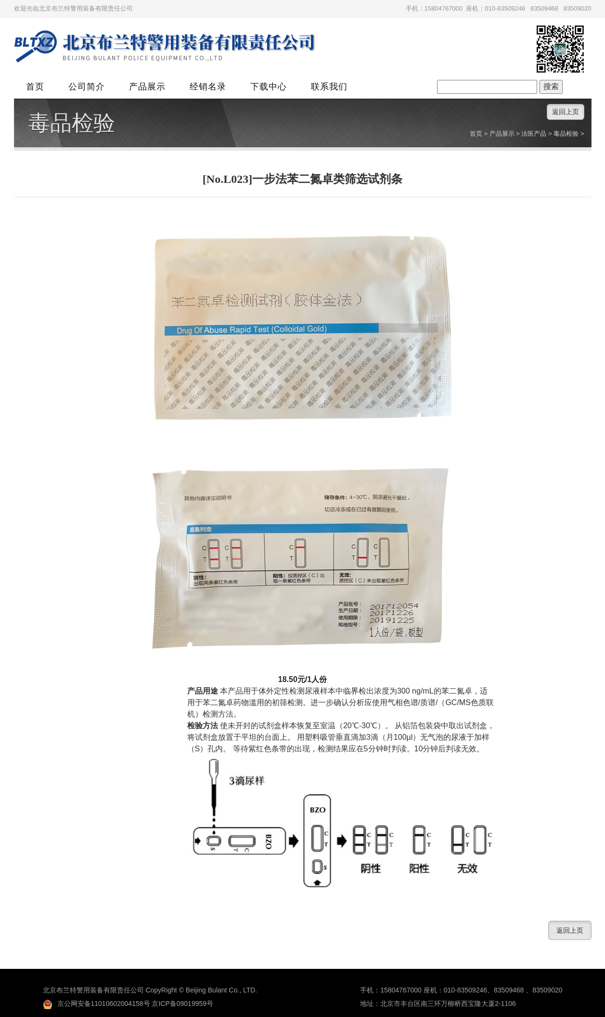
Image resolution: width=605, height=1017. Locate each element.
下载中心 (268, 86)
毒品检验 (71, 123)
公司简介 (86, 86)
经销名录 (208, 86)
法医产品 (533, 133)
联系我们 (329, 86)
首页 (35, 86)
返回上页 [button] (565, 112)
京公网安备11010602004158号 (96, 1003)
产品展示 (147, 86)
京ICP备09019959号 (182, 1003)
